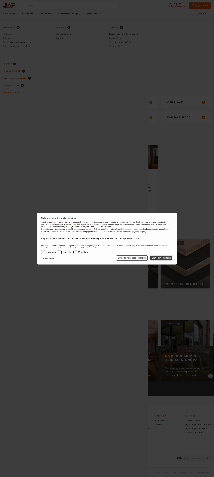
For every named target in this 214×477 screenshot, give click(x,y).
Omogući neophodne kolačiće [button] (132, 258)
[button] (48, 258)
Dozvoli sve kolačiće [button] (161, 258)
